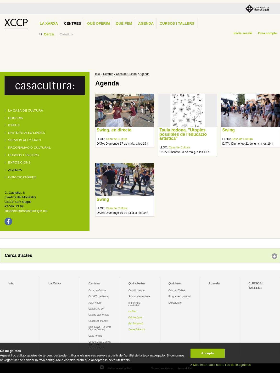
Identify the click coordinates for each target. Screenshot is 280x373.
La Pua (132, 311)
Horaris (15, 118)
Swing (228, 130)
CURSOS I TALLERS (177, 23)
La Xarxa (49, 23)
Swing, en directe (114, 130)
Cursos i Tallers (176, 290)
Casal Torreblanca (98, 296)
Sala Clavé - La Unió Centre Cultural (99, 328)
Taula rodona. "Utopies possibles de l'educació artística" (183, 134)
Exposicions (19, 162)
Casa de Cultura (126, 74)
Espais (14, 125)
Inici (97, 74)
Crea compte (267, 33)
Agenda (146, 23)
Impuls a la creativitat (134, 304)
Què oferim (98, 23)
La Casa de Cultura (25, 110)
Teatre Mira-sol (137, 329)
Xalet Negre (94, 302)
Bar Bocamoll (136, 323)
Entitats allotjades (26, 133)
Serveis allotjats (24, 140)
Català (65, 34)
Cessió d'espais (137, 290)
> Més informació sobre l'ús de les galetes (220, 365)
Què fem (124, 23)
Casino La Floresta (98, 314)
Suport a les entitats (139, 296)
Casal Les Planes (97, 321)
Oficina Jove (135, 317)
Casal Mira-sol (96, 308)
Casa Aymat (95, 335)
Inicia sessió (243, 33)
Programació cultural (29, 147)
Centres (72, 23)
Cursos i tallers (23, 155)
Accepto (207, 353)
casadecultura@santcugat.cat (26, 211)
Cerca (49, 34)
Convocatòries (22, 177)
